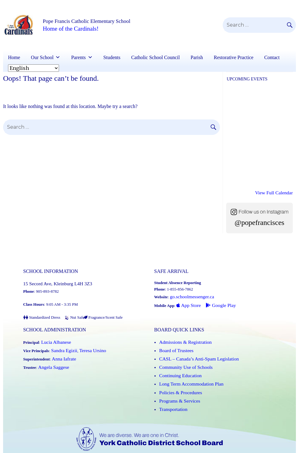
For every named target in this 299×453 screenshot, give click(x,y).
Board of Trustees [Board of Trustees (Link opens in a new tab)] (173, 341)
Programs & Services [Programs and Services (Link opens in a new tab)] (176, 380)
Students (111, 57)
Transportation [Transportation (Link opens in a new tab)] (171, 387)
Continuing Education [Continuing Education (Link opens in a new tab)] (176, 361)
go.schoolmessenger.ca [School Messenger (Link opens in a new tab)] (188, 291)
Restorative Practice (233, 57)
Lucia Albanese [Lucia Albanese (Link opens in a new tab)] (53, 335)
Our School (42, 57)
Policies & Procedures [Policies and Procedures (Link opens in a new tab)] (177, 374)
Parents (78, 57)
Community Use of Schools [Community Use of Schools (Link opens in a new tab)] (181, 354)
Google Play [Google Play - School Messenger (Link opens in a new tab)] (214, 298)
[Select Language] (33, 68)
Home (14, 57)
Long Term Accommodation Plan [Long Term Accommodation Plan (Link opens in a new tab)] (186, 367)
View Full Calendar (277, 191)
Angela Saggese (51, 354)
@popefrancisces (259, 219)
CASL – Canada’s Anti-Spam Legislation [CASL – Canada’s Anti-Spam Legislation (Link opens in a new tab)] (192, 348)
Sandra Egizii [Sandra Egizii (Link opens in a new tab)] (62, 341)
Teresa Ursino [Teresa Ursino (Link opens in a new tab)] (86, 341)
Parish (197, 57)
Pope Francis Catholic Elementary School (105, 21)
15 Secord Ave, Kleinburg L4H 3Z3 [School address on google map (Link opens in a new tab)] (52, 278)
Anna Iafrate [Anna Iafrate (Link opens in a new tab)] (62, 348)
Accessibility (244, 449)
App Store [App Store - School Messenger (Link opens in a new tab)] (186, 298)
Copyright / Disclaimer (210, 449)
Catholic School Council (155, 57)
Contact (272, 57)
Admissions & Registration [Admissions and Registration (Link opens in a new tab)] (181, 335)
